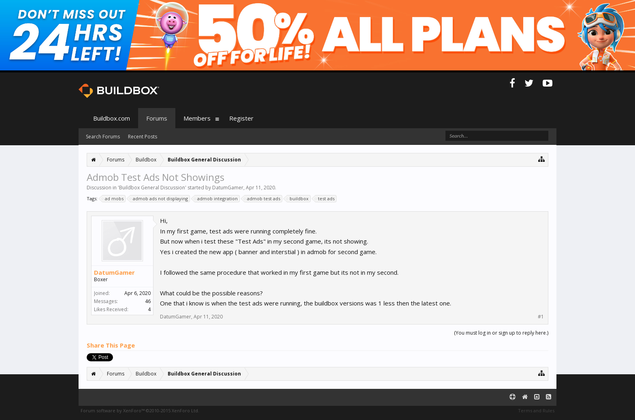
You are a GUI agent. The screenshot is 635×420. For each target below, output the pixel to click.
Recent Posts (142, 136)
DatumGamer (227, 187)
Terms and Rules (536, 410)
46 (148, 301)
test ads (325, 198)
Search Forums (103, 136)
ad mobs (113, 198)
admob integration (216, 198)
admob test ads (262, 198)
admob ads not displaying (159, 198)
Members (197, 118)
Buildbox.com (111, 118)
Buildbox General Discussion (152, 187)
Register (241, 118)
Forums (156, 118)
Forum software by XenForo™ (140, 410)
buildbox (298, 198)
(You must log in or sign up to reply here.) (501, 332)
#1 (541, 317)
